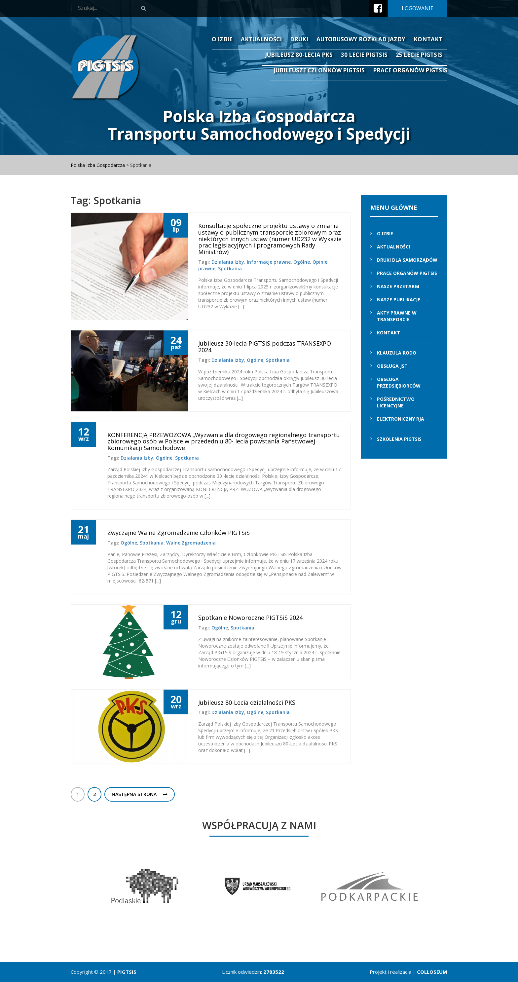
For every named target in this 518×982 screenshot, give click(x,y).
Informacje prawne (269, 262)
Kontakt (428, 39)
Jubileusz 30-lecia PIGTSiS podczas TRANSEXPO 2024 (264, 346)
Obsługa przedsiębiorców (399, 382)
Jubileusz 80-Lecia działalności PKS (246, 702)
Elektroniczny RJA (400, 419)
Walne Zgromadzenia (191, 543)
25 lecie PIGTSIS (419, 54)
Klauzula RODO (396, 353)
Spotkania (230, 268)
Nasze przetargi (398, 286)
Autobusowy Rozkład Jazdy (360, 39)
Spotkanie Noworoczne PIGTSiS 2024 (250, 618)
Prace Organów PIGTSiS (410, 70)
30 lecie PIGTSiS (364, 54)
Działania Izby (227, 262)
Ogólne (301, 262)
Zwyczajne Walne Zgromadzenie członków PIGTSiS (178, 533)
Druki (299, 39)
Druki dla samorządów (407, 260)
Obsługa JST (392, 366)
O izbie (222, 39)
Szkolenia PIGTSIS (399, 439)
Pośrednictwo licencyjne (396, 402)
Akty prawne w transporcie (397, 316)
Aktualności (261, 39)
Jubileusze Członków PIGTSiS (319, 70)
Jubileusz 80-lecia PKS (299, 54)
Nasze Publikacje (398, 299)
